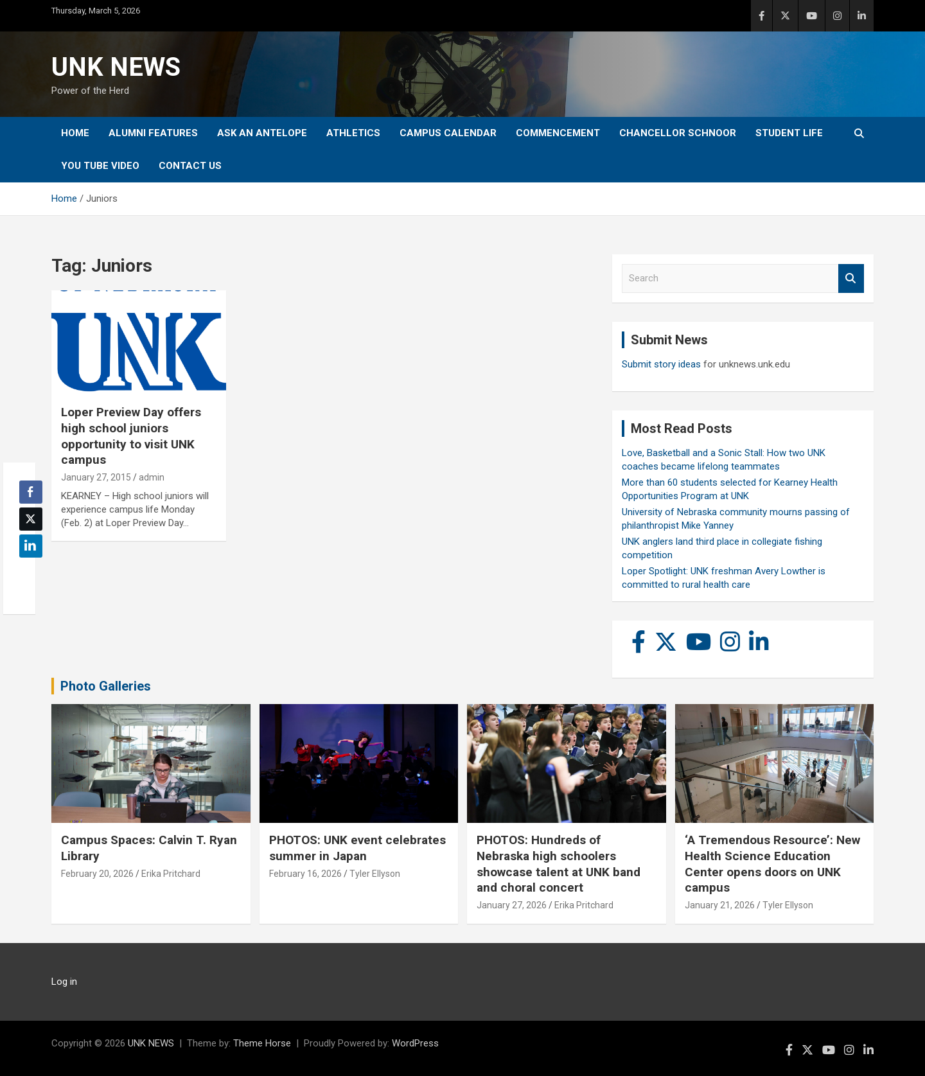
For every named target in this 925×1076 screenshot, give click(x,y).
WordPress (415, 1043)
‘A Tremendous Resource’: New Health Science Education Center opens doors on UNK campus (772, 864)
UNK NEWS (116, 67)
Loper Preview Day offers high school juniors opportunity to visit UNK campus (131, 436)
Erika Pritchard (170, 874)
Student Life (789, 133)
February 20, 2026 (97, 874)
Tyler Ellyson (374, 874)
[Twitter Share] (30, 519)
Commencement (558, 133)
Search (851, 278)
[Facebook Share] (30, 492)
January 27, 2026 (512, 905)
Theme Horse (262, 1043)
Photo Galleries (105, 686)
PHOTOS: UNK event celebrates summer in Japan (357, 848)
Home (75, 133)
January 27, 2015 (96, 477)
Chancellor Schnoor (677, 133)
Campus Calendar (448, 133)
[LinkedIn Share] (30, 546)
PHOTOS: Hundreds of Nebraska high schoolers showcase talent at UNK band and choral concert (558, 864)
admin (151, 477)
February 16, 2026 (305, 874)
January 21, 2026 (720, 905)
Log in (64, 981)
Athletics (353, 133)
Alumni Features (153, 133)
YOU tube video (100, 166)
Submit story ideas (661, 364)
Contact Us (190, 166)
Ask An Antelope (262, 133)
